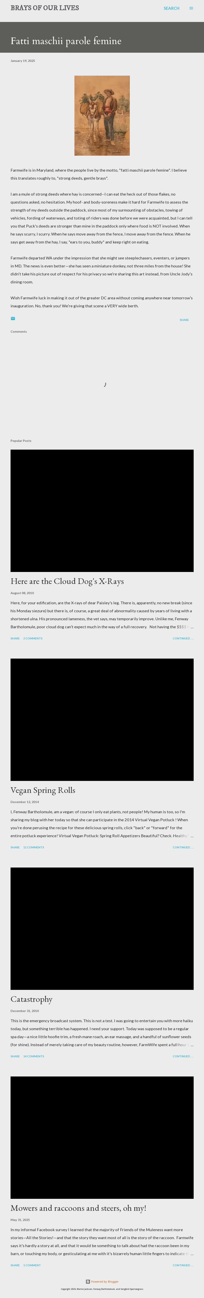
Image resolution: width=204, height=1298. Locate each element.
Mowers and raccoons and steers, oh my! (78, 1207)
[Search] (171, 8)
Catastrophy (32, 998)
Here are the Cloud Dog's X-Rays (67, 581)
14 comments (33, 1056)
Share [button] (184, 320)
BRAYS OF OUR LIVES (45, 8)
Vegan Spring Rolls (43, 789)
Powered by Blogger (102, 1281)
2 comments (32, 638)
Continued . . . (183, 638)
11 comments (33, 847)
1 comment (32, 1265)
